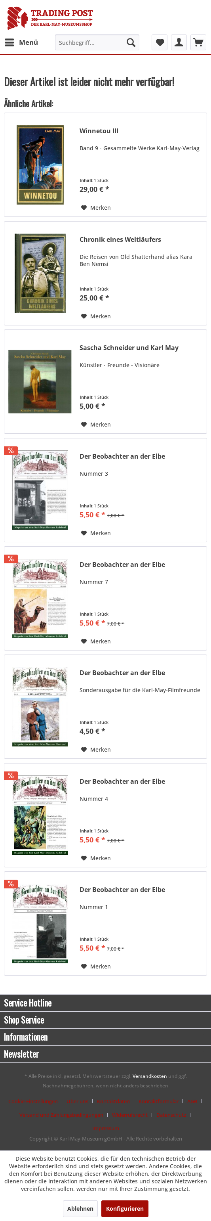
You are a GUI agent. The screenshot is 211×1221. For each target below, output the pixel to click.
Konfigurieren (125, 1208)
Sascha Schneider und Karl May (129, 348)
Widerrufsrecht (130, 1114)
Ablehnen (80, 1208)
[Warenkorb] (198, 42)
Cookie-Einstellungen (33, 1101)
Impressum (105, 1128)
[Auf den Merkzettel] (96, 207)
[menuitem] (21, 42)
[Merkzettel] (159, 42)
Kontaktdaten (113, 1101)
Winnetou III (99, 131)
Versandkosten (150, 1076)
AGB (192, 1101)
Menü (21, 41)
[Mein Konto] (179, 42)
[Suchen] (131, 42)
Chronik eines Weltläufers (120, 239)
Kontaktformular (159, 1101)
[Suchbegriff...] (97, 42)
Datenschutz (171, 1114)
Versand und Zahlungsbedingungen (61, 1114)
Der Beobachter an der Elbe (122, 456)
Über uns (77, 1101)
